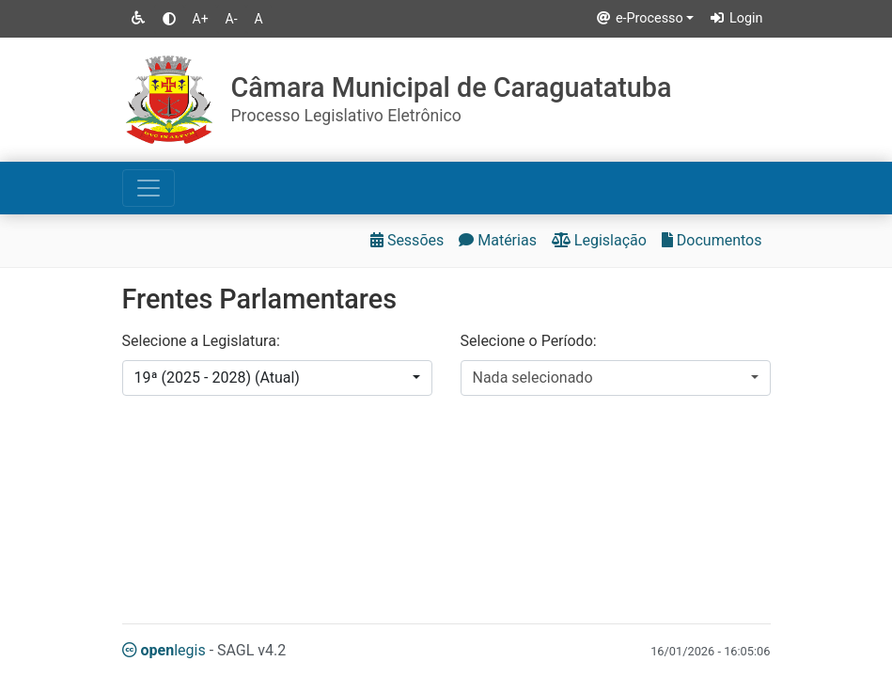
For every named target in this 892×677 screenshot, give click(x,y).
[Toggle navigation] (148, 188)
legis (164, 650)
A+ (201, 18)
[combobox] (277, 378)
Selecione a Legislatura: (201, 341)
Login (735, 18)
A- (232, 18)
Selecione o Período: (529, 341)
